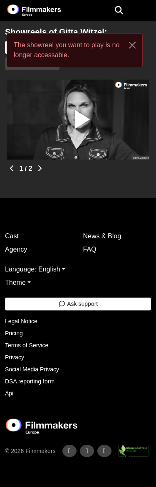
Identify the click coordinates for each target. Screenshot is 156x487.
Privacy (14, 357)
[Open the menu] (118, 10)
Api (9, 393)
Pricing (14, 333)
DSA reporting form (29, 381)
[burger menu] (143, 10)
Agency (16, 249)
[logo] (44, 10)
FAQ (90, 249)
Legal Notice (21, 321)
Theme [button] (15, 282)
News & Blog (102, 236)
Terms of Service (26, 345)
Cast (12, 236)
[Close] (132, 45)
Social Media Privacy (32, 369)
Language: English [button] (32, 269)
